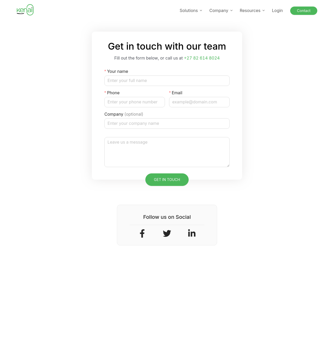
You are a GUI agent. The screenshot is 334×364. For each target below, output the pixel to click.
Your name (117, 71)
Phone (113, 92)
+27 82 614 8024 (202, 58)
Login (277, 10)
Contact (304, 10)
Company (123, 114)
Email (177, 92)
